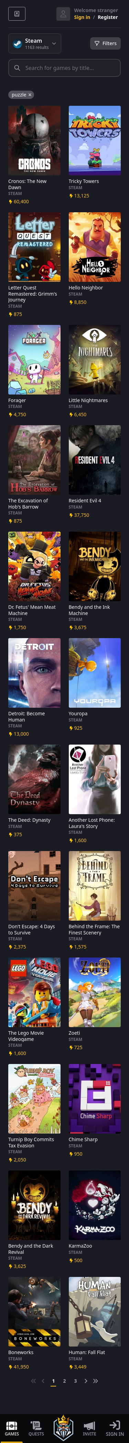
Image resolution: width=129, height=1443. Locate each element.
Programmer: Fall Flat (87, 1352)
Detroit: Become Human (26, 716)
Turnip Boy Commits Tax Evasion (31, 1142)
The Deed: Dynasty (29, 820)
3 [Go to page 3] (75, 1381)
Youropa (78, 713)
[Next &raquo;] (86, 1381)
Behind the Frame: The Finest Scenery (94, 929)
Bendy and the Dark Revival (30, 1249)
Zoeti (74, 1033)
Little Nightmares (88, 400)
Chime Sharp (83, 1139)
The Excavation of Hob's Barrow (28, 504)
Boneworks (20, 1352)
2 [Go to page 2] (64, 1381)
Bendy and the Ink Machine (89, 610)
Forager (17, 400)
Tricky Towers (84, 181)
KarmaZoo (80, 1246)
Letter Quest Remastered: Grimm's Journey (32, 294)
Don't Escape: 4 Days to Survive (31, 929)
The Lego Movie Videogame (26, 1036)
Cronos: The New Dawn (27, 184)
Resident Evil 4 (85, 501)
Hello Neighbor (86, 288)
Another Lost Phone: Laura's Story (92, 823)
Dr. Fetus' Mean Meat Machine (32, 610)
